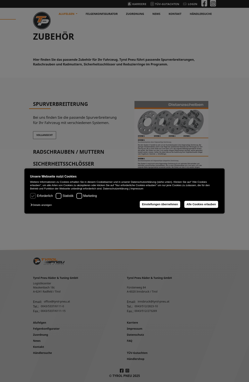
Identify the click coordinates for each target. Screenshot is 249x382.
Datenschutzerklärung (115, 188)
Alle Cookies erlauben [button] (201, 204)
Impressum (137, 188)
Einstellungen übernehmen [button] (160, 204)
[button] (42, 205)
